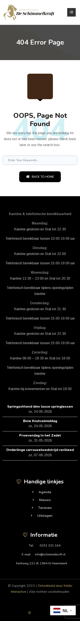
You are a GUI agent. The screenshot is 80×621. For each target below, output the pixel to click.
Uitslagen (44, 515)
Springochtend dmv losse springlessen (40, 406)
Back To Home (40, 177)
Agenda (45, 492)
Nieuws (45, 500)
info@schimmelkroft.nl (50, 554)
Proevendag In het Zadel (40, 435)
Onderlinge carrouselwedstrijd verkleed (40, 450)
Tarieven (45, 508)
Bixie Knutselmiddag (40, 421)
